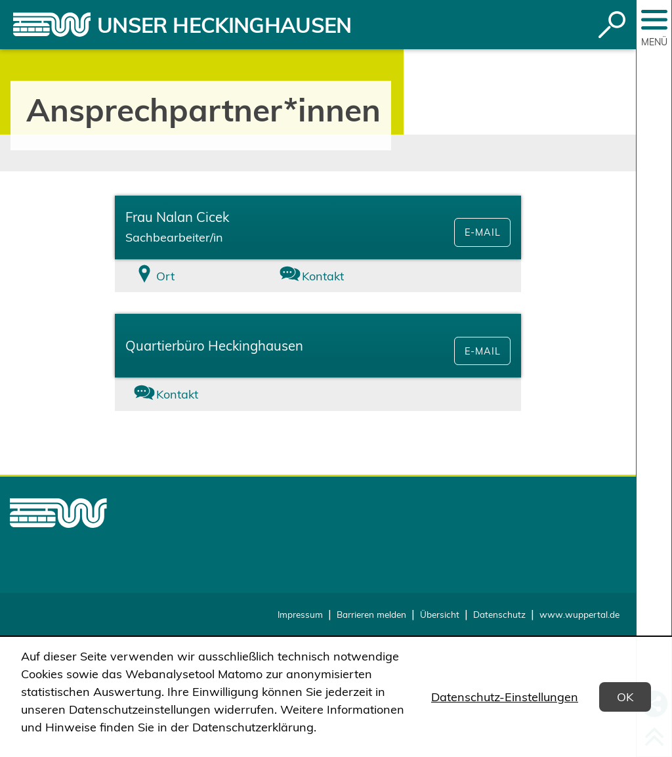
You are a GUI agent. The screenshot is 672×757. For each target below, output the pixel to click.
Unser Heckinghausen (224, 25)
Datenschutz (499, 614)
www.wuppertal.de (579, 614)
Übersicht (439, 614)
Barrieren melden (371, 614)
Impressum (300, 614)
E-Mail (482, 232)
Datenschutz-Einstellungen (504, 696)
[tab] (182, 276)
